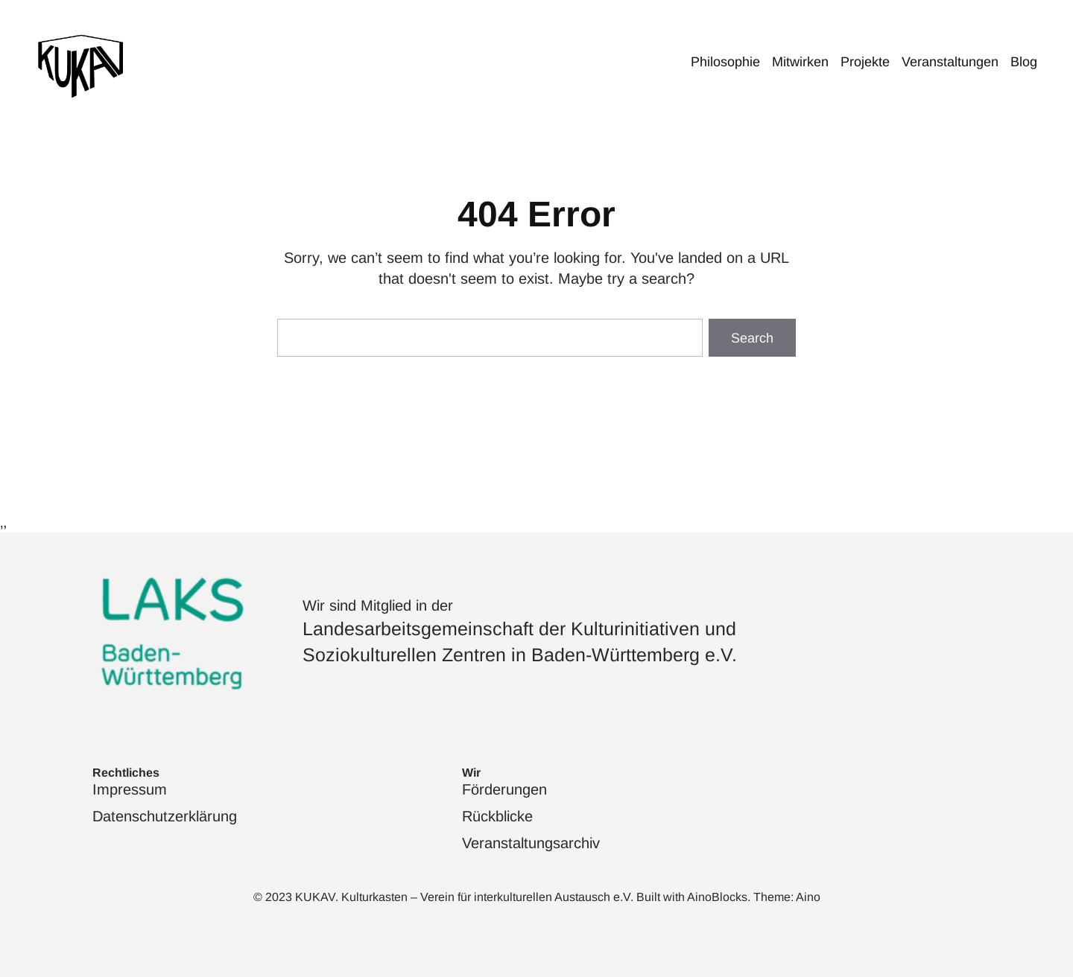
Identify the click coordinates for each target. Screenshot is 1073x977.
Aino (808, 897)
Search (752, 338)
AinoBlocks (717, 897)
